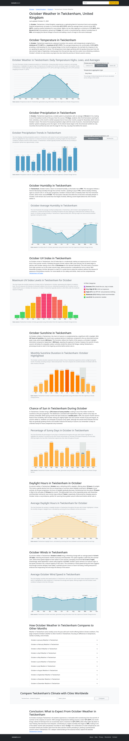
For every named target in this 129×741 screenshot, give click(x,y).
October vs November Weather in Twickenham (45, 679)
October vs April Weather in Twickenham (43, 653)
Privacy (101, 737)
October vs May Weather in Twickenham (43, 657)
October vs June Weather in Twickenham (43, 662)
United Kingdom (41, 9)
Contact (114, 737)
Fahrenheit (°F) (101, 66)
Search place (114, 3)
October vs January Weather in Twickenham (44, 640)
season (15, 3)
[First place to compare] (38, 698)
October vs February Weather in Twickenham (45, 644)
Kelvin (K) (112, 66)
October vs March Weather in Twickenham (44, 649)
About (91, 737)
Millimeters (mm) (93, 138)
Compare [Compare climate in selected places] (101, 698)
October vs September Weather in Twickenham (45, 675)
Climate (31, 9)
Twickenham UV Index (36, 273)
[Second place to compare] (75, 698)
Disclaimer (108, 737)
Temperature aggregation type (93, 70)
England (50, 9)
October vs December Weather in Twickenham (45, 683)
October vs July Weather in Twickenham (43, 666)
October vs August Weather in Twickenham (44, 670)
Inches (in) (110, 138)
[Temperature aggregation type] (100, 73)
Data (96, 737)
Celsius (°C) (89, 66)
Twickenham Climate (35, 731)
